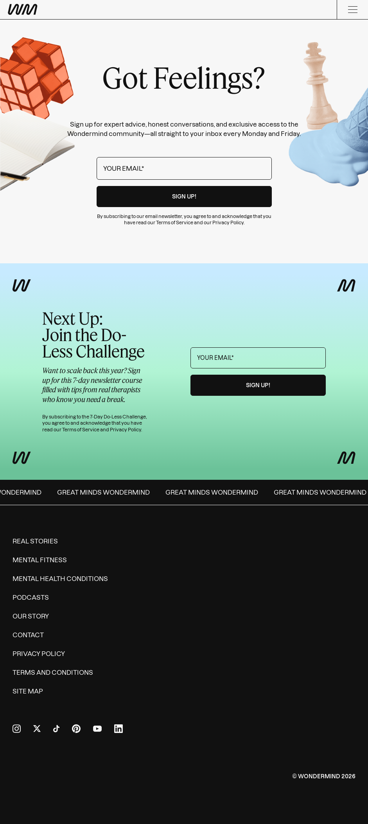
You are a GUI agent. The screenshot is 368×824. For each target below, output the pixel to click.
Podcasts (31, 597)
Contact (28, 634)
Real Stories (35, 541)
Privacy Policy (228, 222)
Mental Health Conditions (60, 578)
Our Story (31, 616)
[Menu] (352, 9)
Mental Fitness (40, 559)
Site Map (28, 691)
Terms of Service (174, 222)
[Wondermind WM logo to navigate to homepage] (62, 9)
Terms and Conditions (53, 672)
